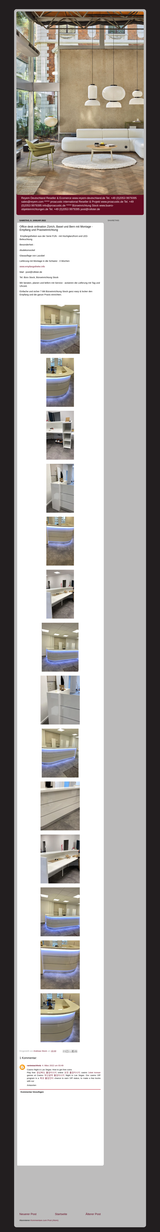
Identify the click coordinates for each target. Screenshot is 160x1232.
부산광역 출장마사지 (54, 1075)
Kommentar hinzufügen (32, 1092)
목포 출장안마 (47, 1078)
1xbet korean (94, 1072)
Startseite (61, 1214)
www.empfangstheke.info (32, 266)
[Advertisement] (60, 1189)
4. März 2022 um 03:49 (53, 1065)
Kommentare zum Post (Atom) (44, 1220)
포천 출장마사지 (72, 1072)
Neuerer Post (28, 1214)
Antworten (31, 1085)
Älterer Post (93, 1214)
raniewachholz (34, 1065)
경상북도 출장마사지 (47, 1072)
